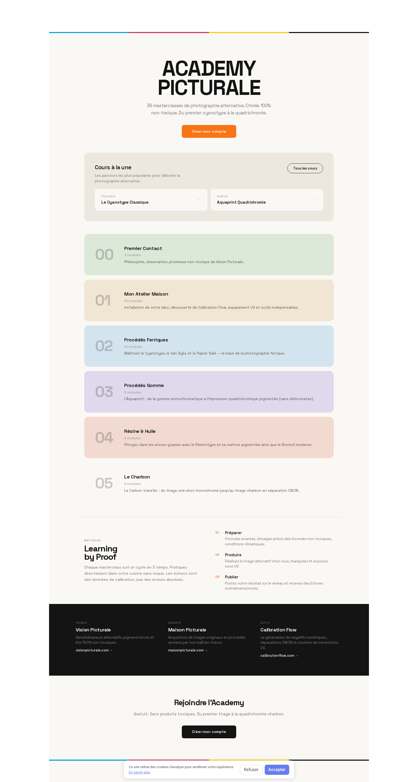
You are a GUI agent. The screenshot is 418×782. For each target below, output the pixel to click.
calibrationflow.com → (279, 655)
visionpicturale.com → (94, 650)
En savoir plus (139, 772)
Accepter (277, 769)
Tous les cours (305, 168)
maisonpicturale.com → (188, 650)
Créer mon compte (209, 131)
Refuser (251, 769)
